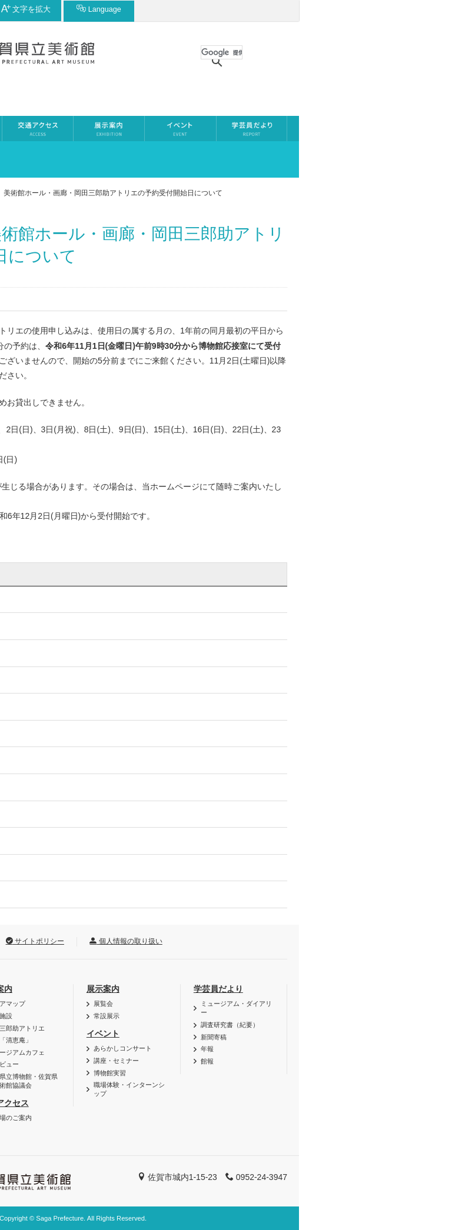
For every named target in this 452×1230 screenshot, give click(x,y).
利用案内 (41, 989)
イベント (256, 1033)
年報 (360, 1048)
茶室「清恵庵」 (162, 1040)
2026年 (39, 626)
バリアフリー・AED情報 (68, 1003)
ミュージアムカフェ (168, 1052)
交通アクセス (157, 1103)
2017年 (39, 867)
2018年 (39, 840)
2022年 (39, 733)
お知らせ (72, 193)
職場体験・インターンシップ (282, 1089)
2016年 (39, 894)
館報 (360, 1061)
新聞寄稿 (367, 1037)
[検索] (375, 52)
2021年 (39, 760)
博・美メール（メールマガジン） (68, 1033)
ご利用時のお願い (58, 1072)
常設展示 (259, 1015)
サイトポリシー (188, 941)
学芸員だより (371, 989)
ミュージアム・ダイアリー (389, 1008)
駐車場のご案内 (162, 1117)
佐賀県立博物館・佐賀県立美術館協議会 (175, 1081)
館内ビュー (155, 1064)
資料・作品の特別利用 (64, 1061)
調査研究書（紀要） (383, 1024)
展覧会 (256, 1003)
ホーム (27, 193)
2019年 (39, 814)
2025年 (39, 653)
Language (405, 9)
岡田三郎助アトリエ (168, 1028)
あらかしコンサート (276, 1048)
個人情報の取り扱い (278, 941)
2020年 (39, 787)
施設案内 (148, 989)
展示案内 (256, 989)
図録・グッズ (51, 1015)
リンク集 (114, 941)
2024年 (39, 680)
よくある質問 (51, 1085)
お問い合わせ (44, 941)
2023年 (39, 706)
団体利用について (58, 1048)
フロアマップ (158, 1003)
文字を (332, 9)
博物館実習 (263, 1072)
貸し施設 (152, 1015)
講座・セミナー (269, 1060)
